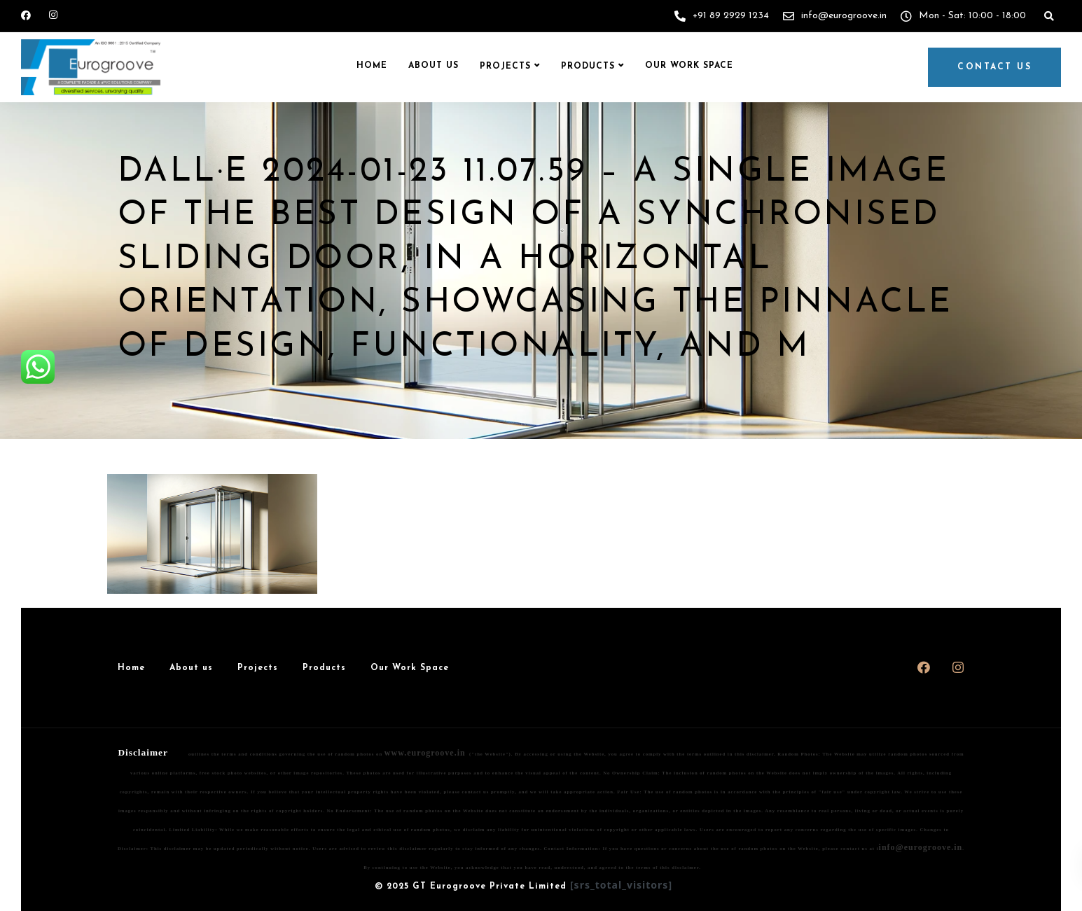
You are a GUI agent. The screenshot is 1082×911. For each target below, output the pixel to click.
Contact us (994, 67)
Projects (505, 66)
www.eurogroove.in (425, 753)
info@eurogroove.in (921, 847)
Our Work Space (689, 66)
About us (433, 66)
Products (588, 66)
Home (371, 66)
